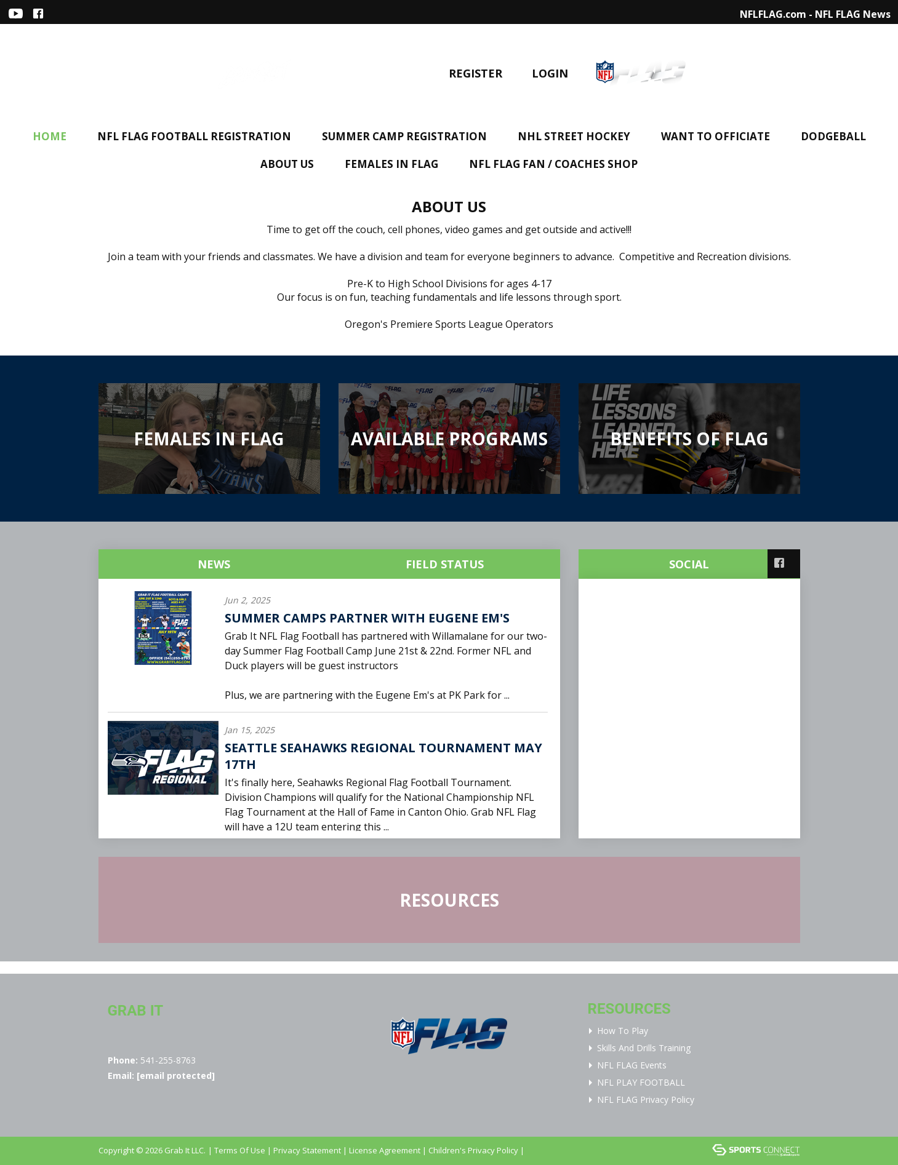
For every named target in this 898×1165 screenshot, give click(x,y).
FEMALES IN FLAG (391, 164)
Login (550, 73)
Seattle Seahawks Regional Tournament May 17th (383, 756)
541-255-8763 (168, 1060)
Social (689, 564)
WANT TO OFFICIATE (715, 136)
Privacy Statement (307, 1150)
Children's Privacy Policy (473, 1150)
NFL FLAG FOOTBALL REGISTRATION (194, 136)
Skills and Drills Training (644, 1048)
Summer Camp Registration (404, 136)
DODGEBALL (833, 136)
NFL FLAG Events (632, 1065)
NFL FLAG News (853, 14)
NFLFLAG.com (773, 14)
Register (475, 73)
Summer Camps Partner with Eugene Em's (367, 618)
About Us (287, 164)
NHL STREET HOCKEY (574, 136)
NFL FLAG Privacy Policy (645, 1099)
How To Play (622, 1030)
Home (49, 136)
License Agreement (384, 1150)
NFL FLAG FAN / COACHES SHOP (553, 164)
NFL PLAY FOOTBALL (641, 1082)
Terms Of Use (239, 1150)
